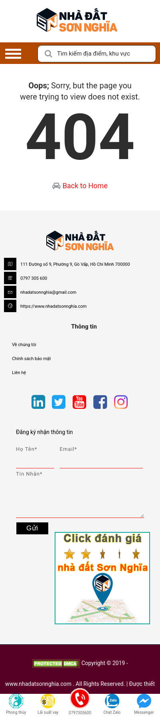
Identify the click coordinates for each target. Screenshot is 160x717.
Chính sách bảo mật (31, 358)
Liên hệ (19, 372)
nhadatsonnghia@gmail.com (48, 292)
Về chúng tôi (24, 344)
